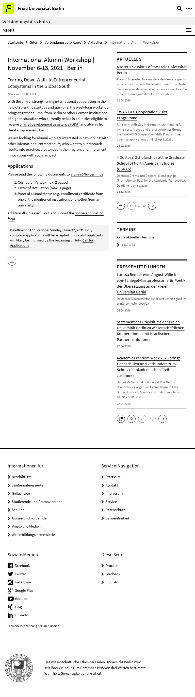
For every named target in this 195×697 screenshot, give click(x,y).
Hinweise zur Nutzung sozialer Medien (33, 626)
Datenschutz (115, 509)
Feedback (112, 573)
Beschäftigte (21, 476)
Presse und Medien (26, 526)
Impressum (114, 493)
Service (111, 501)
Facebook (22, 565)
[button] (121, 206)
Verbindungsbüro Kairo (26, 22)
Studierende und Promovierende (37, 501)
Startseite (15, 42)
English (111, 582)
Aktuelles (95, 42)
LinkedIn (21, 615)
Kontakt (111, 485)
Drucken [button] (111, 565)
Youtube (21, 598)
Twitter (20, 573)
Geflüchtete (21, 493)
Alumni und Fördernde (29, 518)
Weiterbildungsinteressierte (33, 534)
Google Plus (24, 590)
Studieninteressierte (27, 485)
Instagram (23, 582)
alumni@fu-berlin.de (87, 174)
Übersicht (126, 245)
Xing (18, 606)
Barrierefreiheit (117, 518)
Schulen (18, 509)
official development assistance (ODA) (49, 124)
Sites (34, 42)
